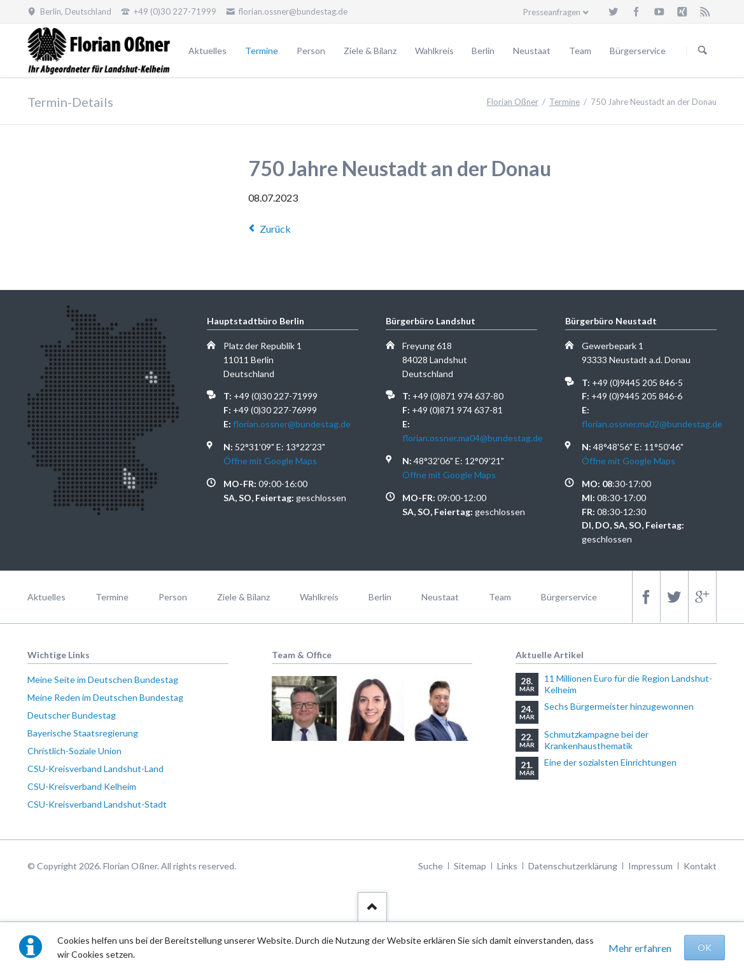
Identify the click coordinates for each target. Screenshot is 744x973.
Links (507, 865)
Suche (430, 865)
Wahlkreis (434, 50)
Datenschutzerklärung (572, 865)
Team (580, 50)
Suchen (703, 51)
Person (311, 50)
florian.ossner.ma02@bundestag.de (652, 423)
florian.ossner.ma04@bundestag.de (472, 437)
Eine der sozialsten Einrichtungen (610, 762)
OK (705, 947)
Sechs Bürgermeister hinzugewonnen (619, 706)
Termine (261, 50)
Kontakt (700, 865)
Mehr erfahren (639, 948)
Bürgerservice (638, 50)
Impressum (650, 865)
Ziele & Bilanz (370, 50)
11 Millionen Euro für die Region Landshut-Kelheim (628, 684)
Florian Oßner (512, 102)
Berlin (483, 50)
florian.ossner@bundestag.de (292, 423)
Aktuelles (207, 50)
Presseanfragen (551, 12)
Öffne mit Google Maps (270, 460)
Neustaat (532, 50)
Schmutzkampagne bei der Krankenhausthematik (596, 740)
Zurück (275, 229)
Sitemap (470, 865)
